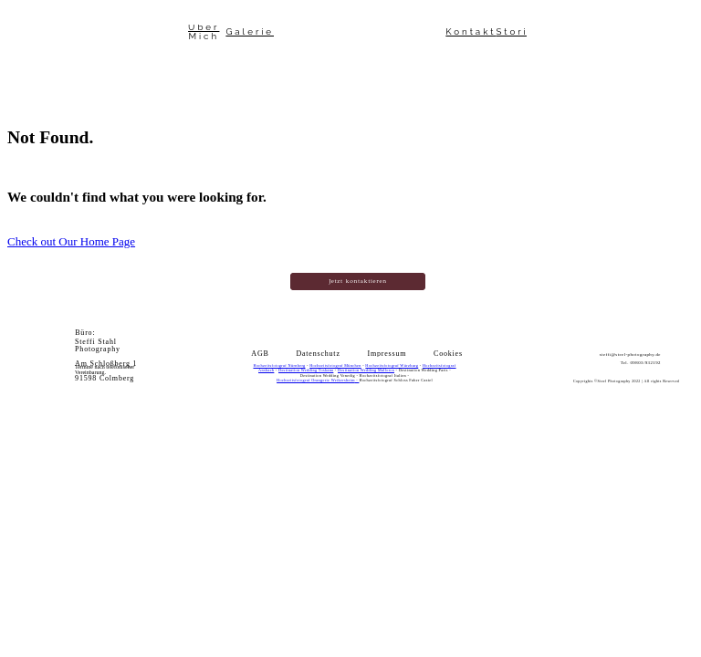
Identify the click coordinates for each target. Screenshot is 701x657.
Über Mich (203, 32)
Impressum (387, 354)
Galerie (249, 31)
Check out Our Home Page (71, 241)
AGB (259, 354)
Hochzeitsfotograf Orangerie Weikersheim (316, 380)
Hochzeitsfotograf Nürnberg (279, 365)
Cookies (448, 354)
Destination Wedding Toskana (305, 370)
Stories (520, 31)
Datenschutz (318, 354)
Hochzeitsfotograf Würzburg (391, 365)
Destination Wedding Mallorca (366, 370)
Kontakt (470, 31)
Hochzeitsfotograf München (335, 365)
